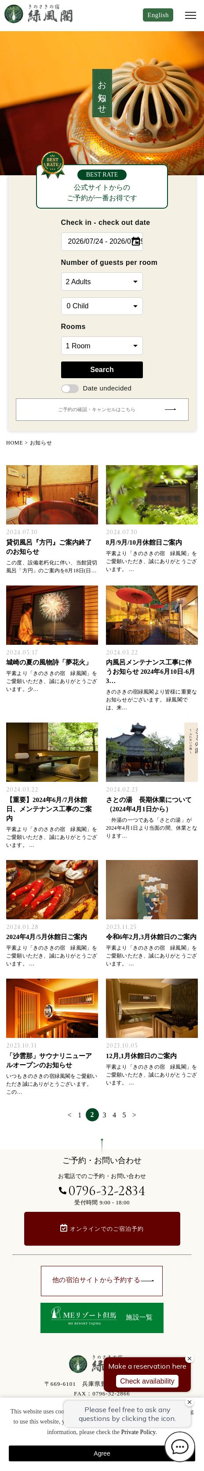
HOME (14, 443)
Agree (102, 1453)
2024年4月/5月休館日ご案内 (46, 936)
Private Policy (138, 1432)
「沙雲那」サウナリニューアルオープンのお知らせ (49, 1060)
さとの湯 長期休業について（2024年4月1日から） (149, 804)
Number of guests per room (102, 262)
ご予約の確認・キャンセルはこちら (117, 409)
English (158, 14)
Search (101, 369)
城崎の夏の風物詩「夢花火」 (49, 662)
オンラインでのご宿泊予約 (107, 1228)
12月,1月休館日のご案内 (141, 1055)
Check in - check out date (102, 222)
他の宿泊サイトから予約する (103, 1279)
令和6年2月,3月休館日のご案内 (151, 936)
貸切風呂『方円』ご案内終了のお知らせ (49, 547)
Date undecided (96, 388)
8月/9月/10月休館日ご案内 (144, 542)
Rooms (73, 326)
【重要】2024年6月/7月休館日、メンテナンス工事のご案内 (49, 809)
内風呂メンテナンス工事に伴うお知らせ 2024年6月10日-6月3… (151, 671)
